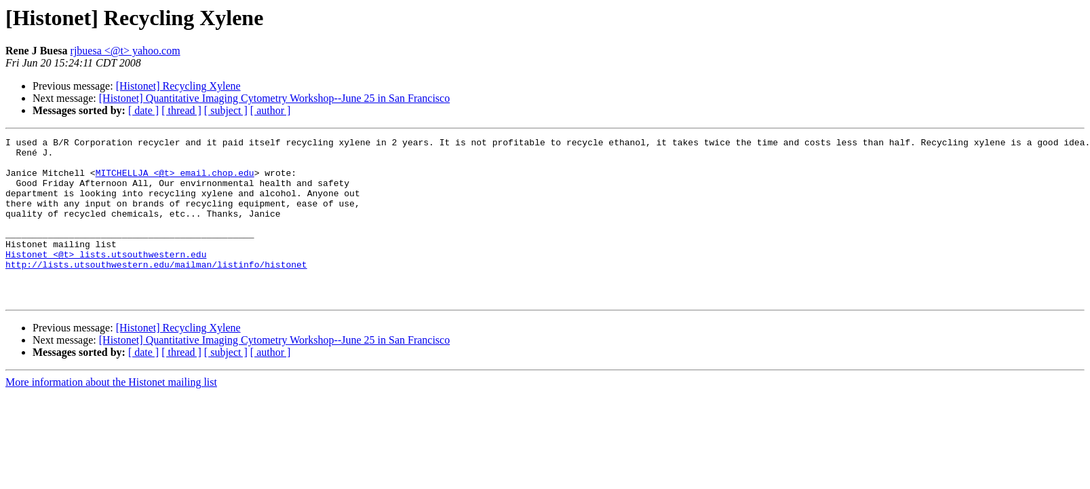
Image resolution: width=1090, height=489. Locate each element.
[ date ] (143, 110)
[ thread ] (181, 110)
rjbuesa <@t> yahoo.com (125, 50)
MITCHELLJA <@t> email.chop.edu (175, 181)
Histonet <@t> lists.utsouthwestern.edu (105, 278)
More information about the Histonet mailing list (111, 414)
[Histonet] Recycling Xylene (178, 86)
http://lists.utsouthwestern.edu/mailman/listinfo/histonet (156, 291)
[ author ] (270, 110)
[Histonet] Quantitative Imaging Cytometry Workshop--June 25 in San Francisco (274, 98)
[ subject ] (226, 110)
